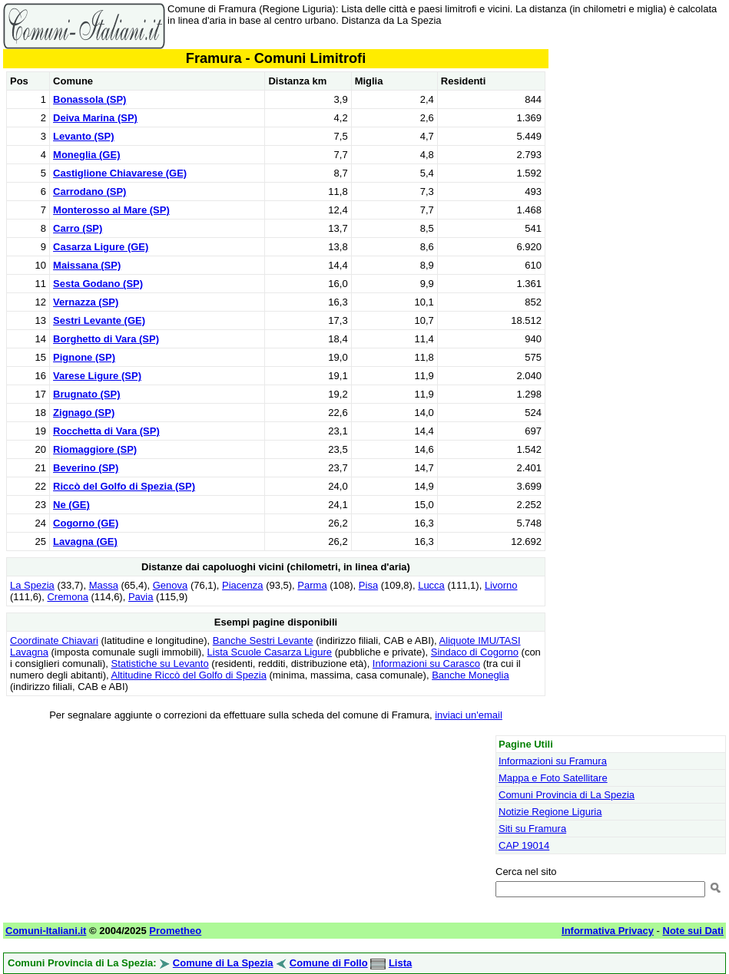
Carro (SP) (77, 228)
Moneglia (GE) (86, 154)
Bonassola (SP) (89, 99)
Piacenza (242, 585)
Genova (170, 585)
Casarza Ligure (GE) (100, 247)
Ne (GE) (71, 504)
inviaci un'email (468, 715)
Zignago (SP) (83, 412)
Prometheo (175, 930)
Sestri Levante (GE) (99, 320)
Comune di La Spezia (223, 963)
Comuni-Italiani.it (45, 930)
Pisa (368, 585)
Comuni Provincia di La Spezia (567, 795)
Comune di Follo (329, 963)
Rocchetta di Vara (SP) (106, 431)
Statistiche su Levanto (160, 663)
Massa (103, 585)
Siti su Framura (532, 828)
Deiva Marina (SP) (95, 118)
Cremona (67, 597)
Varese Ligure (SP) (97, 375)
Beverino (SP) (85, 468)
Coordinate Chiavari (54, 640)
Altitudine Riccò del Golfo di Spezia (189, 675)
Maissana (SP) (87, 265)
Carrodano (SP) (89, 191)
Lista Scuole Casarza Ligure (270, 652)
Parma (311, 585)
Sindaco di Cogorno (475, 652)
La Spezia (32, 585)
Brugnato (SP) (86, 394)
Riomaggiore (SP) (95, 449)
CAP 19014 (524, 845)
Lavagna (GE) (85, 541)
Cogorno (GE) (85, 523)
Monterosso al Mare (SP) (111, 210)
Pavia (141, 597)
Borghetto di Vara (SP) (106, 339)
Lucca (431, 585)
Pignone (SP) (84, 357)
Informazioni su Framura (553, 761)
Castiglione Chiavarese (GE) (120, 173)
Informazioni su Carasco (426, 663)
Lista (400, 963)
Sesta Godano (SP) (98, 283)
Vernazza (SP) (85, 302)
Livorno (501, 585)
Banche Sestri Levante (263, 640)
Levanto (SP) (83, 136)
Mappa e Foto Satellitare (553, 778)
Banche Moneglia (470, 675)
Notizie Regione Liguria (550, 811)
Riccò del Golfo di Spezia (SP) (124, 486)
